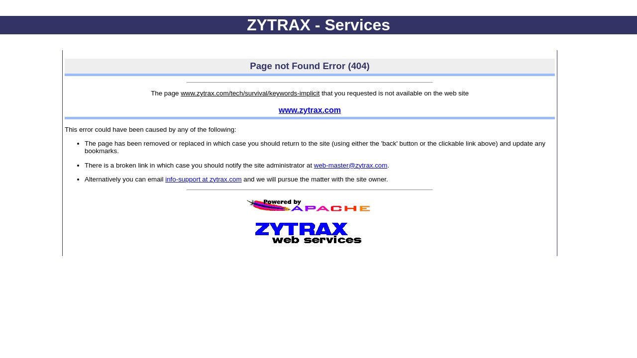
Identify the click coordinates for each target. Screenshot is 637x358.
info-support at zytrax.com (203, 179)
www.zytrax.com (310, 110)
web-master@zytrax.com (351, 165)
